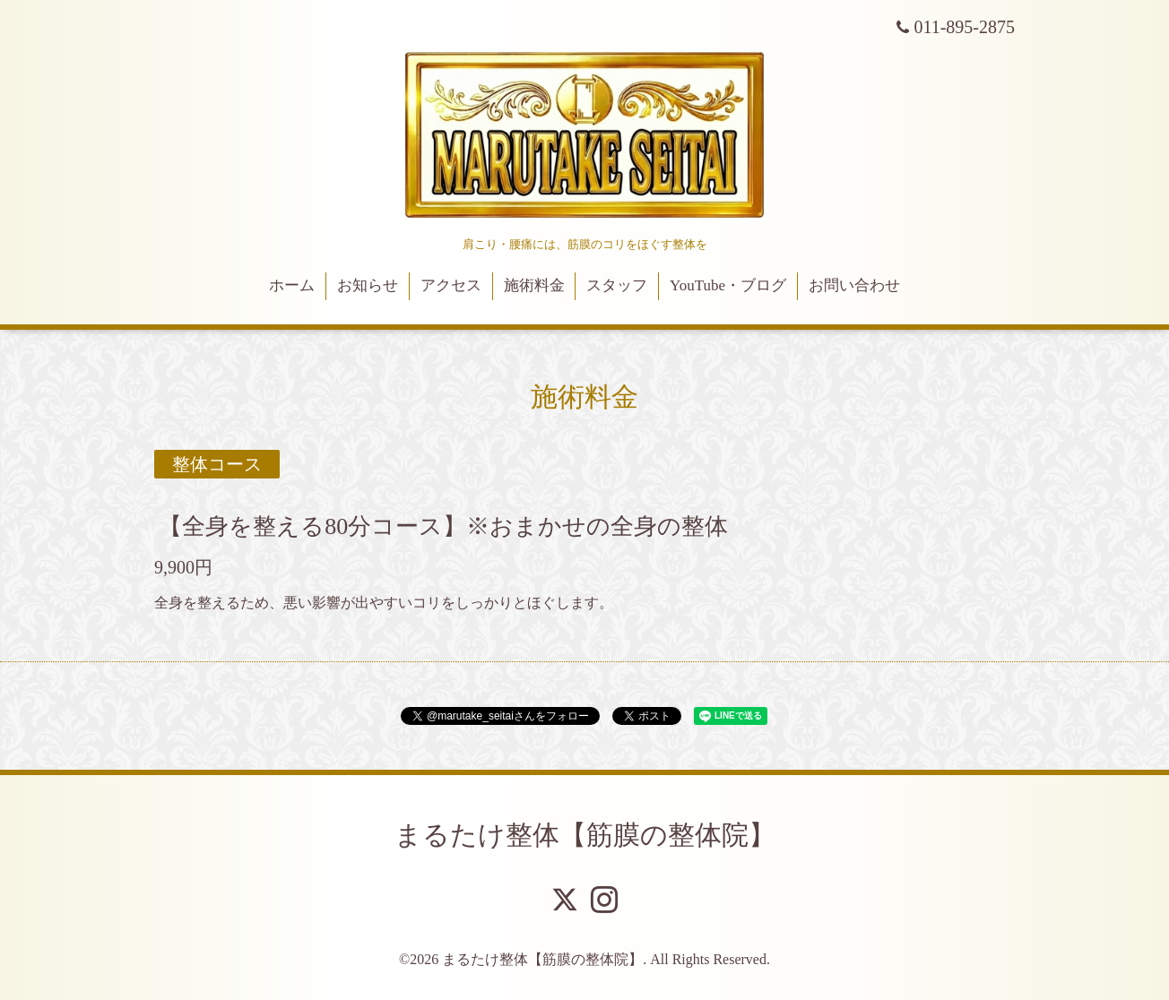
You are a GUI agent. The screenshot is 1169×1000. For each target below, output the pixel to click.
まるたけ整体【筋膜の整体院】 (584, 834)
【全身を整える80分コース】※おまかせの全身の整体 (443, 526)
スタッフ (616, 285)
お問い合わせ (854, 285)
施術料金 (534, 285)
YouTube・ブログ (728, 285)
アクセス (450, 285)
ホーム (292, 285)
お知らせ (367, 285)
